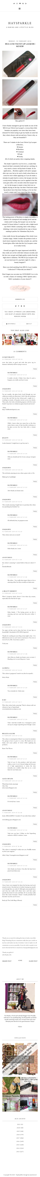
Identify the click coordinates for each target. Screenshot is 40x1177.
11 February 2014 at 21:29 (17, 687)
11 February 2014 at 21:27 (17, 609)
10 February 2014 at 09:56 (12, 391)
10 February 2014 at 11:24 (12, 559)
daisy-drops (5, 677)
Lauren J (5, 668)
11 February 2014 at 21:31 (17, 759)
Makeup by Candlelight (9, 477)
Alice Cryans (7, 779)
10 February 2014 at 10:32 (12, 531)
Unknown (6, 389)
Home (20, 960)
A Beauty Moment (9, 591)
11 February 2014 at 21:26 (17, 577)
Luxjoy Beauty (8, 357)
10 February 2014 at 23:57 (12, 781)
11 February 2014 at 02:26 (12, 812)
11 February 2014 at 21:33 (17, 865)
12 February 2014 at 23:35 (12, 882)
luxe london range (28, 311)
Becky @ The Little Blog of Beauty (12, 900)
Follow (20, 1027)
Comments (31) (20, 299)
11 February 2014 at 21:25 (17, 487)
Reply (35, 369)
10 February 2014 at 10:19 (12, 501)
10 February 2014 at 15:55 (12, 627)
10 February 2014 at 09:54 (12, 359)
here (32, 274)
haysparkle (12, 373)
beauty (11, 311)
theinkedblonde (6, 567)
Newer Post (7, 961)
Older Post (33, 961)
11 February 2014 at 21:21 (17, 375)
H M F (4, 700)
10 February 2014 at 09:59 (12, 470)
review (23, 316)
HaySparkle (19, 1175)
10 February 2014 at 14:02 (12, 593)
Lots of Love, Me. (7, 640)
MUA (33, 314)
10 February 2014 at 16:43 (12, 670)
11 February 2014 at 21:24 (17, 420)
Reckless (24, 164)
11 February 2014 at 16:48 (12, 846)
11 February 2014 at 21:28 (17, 654)
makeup (24, 314)
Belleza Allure (8, 734)
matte (29, 314)
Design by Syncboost (30, 1175)
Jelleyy (5, 438)
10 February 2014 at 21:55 (12, 735)
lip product (18, 311)
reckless (17, 316)
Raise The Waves (7, 748)
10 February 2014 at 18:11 (12, 702)
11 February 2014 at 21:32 (17, 798)
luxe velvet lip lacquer (13, 314)
